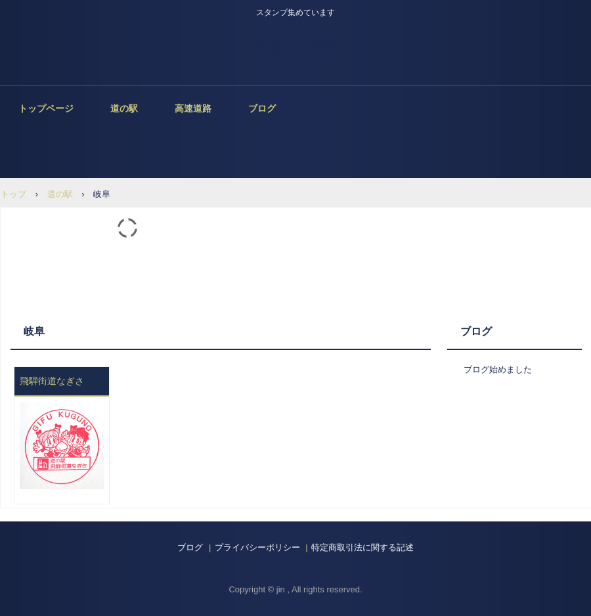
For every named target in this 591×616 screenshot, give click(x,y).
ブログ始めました (498, 369)
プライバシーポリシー (257, 547)
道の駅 (124, 108)
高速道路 (193, 108)
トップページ (46, 108)
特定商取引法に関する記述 (362, 547)
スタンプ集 (295, 45)
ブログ (262, 108)
